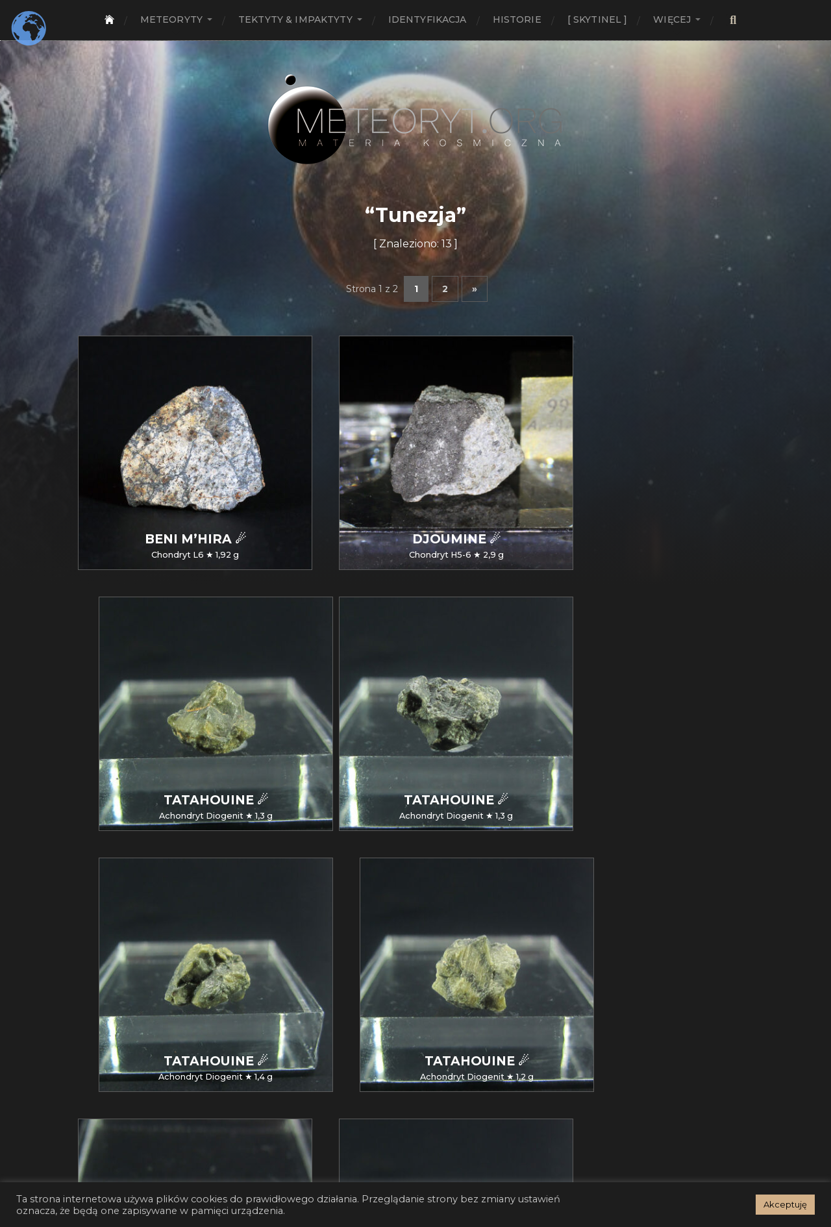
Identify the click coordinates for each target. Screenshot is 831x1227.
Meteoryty (171, 19)
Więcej (672, 19)
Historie (517, 19)
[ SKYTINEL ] (597, 19)
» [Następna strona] (474, 289)
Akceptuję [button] (785, 1204)
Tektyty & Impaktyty (295, 19)
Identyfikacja (427, 19)
